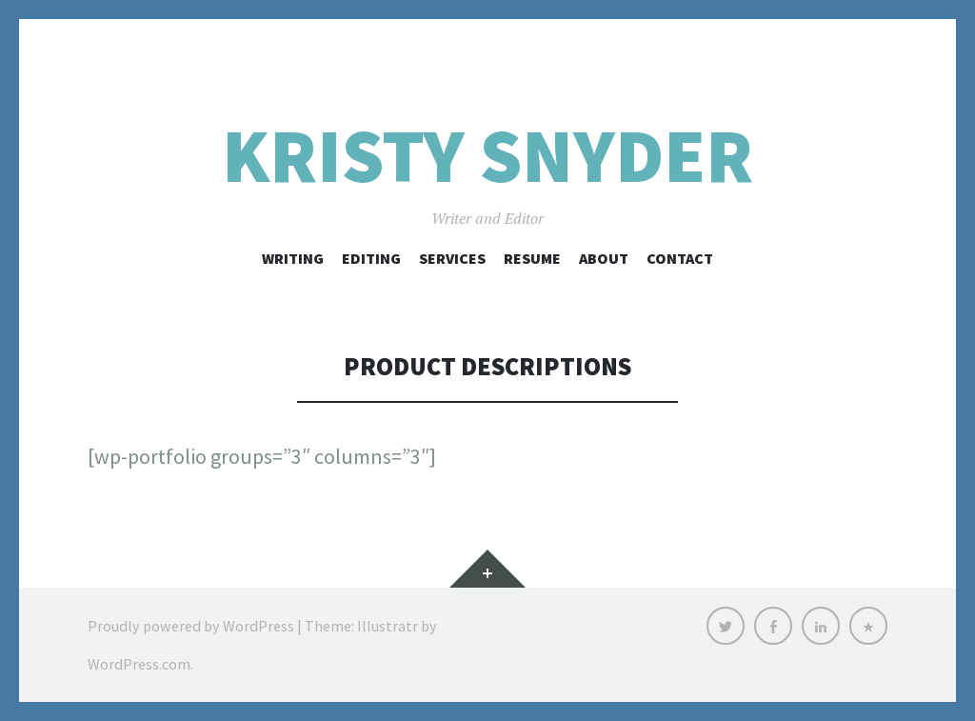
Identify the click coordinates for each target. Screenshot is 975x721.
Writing (293, 258)
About (603, 258)
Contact (680, 258)
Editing (371, 258)
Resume (532, 258)
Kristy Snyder (487, 155)
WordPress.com (139, 663)
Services (452, 258)
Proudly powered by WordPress (191, 625)
